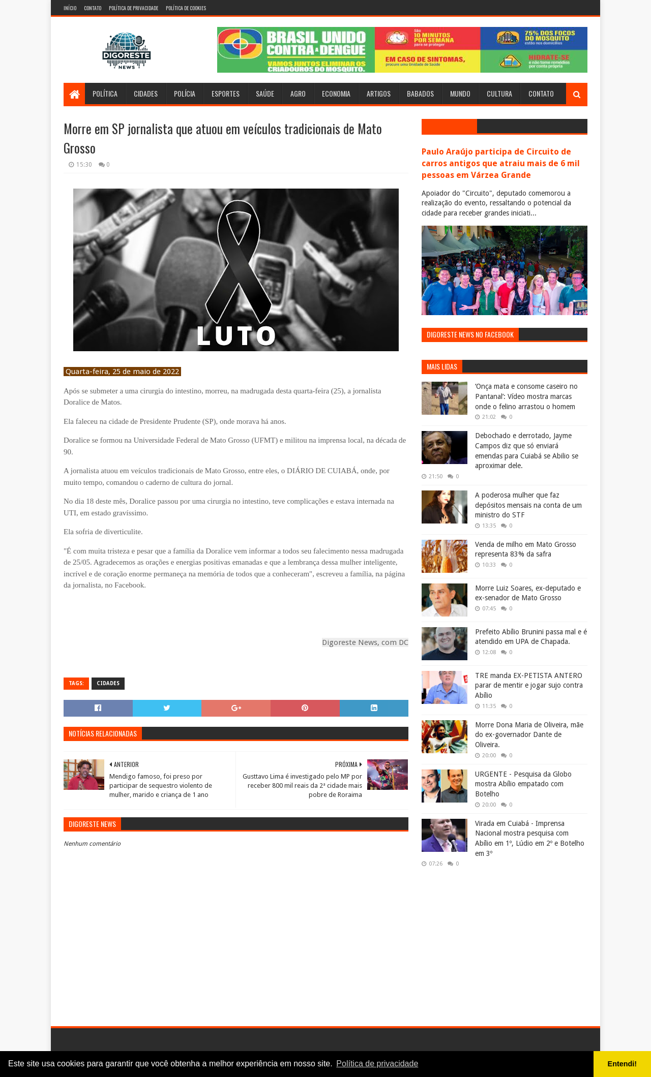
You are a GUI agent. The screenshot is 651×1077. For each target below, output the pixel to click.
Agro (298, 93)
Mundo (460, 93)
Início (70, 8)
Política (105, 93)
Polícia (184, 93)
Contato (92, 8)
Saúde (265, 93)
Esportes (226, 93)
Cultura (499, 93)
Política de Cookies (186, 8)
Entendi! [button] (622, 1064)
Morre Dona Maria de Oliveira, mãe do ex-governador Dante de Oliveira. (529, 735)
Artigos (379, 93)
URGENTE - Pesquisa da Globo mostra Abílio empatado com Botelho (523, 784)
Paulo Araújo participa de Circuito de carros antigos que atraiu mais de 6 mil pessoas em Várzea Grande (501, 163)
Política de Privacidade (133, 8)
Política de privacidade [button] (377, 1063)
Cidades (146, 93)
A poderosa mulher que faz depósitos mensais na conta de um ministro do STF (528, 505)
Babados (420, 93)
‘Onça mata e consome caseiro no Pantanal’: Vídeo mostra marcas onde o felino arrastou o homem (526, 396)
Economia (336, 93)
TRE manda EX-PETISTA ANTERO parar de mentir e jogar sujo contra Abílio (529, 685)
